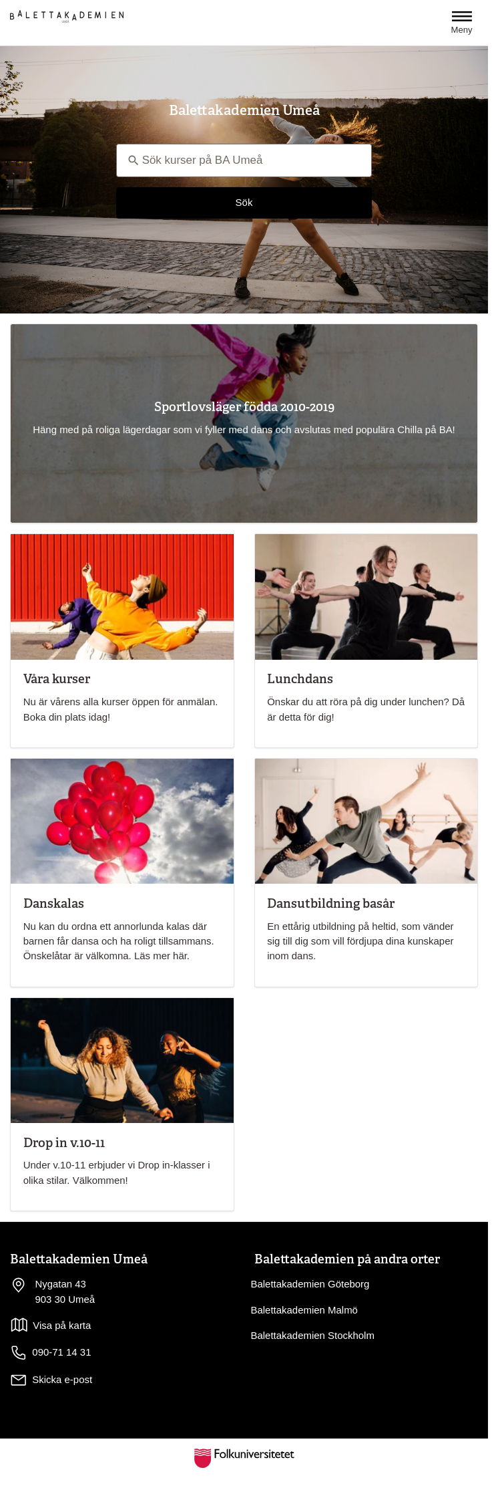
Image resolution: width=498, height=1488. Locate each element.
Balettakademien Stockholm (313, 1335)
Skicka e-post (62, 1379)
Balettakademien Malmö (304, 1310)
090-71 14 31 (50, 1352)
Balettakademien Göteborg (310, 1283)
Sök (244, 202)
